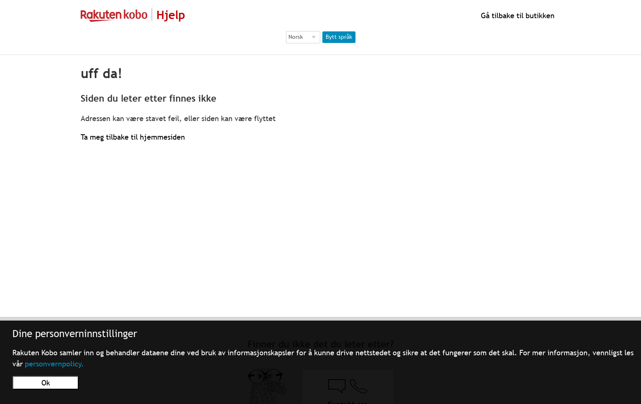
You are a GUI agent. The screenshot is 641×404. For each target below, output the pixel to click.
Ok (45, 382)
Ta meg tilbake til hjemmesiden (133, 137)
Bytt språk (339, 36)
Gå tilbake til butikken (517, 15)
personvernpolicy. (54, 363)
